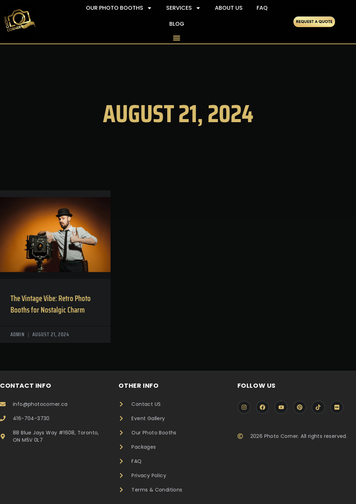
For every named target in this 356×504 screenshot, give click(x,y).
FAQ (262, 8)
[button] (177, 38)
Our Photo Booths (119, 8)
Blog (176, 24)
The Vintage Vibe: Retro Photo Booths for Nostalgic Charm (50, 304)
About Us (229, 8)
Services (183, 8)
